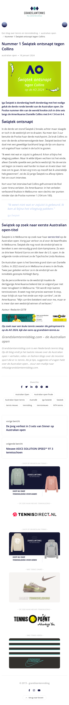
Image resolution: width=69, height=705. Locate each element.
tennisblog (27, 405)
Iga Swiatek (47, 400)
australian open (9, 55)
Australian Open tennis (15, 400)
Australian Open (22, 394)
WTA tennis (58, 405)
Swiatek (60, 400)
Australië (33, 400)
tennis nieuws (12, 405)
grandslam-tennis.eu (48, 330)
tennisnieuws (42, 405)
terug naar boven (34, 697)
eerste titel (54, 237)
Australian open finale (43, 394)
